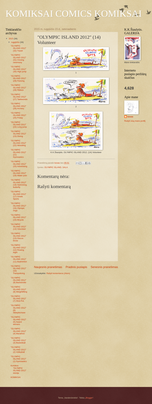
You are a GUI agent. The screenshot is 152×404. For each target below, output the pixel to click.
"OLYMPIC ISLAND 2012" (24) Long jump (19, 124)
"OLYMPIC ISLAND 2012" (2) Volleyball (18, 349)
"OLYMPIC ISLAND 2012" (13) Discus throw (18, 237)
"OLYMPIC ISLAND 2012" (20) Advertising (19, 164)
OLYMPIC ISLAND (52, 167)
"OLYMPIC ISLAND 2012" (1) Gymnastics (19, 359)
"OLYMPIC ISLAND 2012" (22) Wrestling (18, 143)
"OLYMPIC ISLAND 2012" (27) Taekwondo (19, 96)
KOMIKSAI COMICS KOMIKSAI (74, 13)
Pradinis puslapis (76, 267)
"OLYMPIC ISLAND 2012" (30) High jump (18, 69)
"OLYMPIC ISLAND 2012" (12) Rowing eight (18, 249)
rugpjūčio (15, 42)
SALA (65, 167)
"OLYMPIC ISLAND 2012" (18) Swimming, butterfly (19, 183)
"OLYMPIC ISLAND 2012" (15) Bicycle (18, 217)
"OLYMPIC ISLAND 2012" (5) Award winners (18, 320)
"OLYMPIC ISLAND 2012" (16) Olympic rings (18, 207)
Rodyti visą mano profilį (134, 121)
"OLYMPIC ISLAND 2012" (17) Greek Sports (18, 195)
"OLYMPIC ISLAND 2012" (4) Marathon (18, 331)
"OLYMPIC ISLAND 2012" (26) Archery (18, 106)
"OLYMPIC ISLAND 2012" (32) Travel (18, 48)
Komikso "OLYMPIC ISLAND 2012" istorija (18, 369)
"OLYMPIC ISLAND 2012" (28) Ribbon (18, 87)
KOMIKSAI (15, 377)
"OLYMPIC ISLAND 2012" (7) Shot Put (18, 298)
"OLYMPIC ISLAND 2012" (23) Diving (18, 133)
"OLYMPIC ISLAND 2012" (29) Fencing (18, 78)
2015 (11, 38)
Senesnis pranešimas (104, 267)
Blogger (89, 398)
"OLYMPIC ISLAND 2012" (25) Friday (18, 115)
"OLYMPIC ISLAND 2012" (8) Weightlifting (19, 289)
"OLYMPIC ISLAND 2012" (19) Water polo (19, 173)
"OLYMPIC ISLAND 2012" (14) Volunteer (18, 226)
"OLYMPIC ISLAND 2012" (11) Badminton (19, 259)
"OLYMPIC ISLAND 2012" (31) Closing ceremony (18, 58)
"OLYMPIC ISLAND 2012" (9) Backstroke (18, 280)
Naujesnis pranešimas (48, 267)
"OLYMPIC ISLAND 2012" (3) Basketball (18, 340)
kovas (130, 116)
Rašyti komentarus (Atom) (58, 273)
